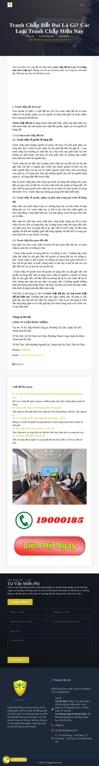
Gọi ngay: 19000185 (20, 602)
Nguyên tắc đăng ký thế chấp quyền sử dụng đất (37, 408)
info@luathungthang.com (66, 730)
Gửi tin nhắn (16, 660)
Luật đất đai (63, 36)
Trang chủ (30, 36)
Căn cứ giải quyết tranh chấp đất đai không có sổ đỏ (38, 418)
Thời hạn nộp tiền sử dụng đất (28, 436)
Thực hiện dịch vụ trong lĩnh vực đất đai (33, 428)
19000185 (59, 725)
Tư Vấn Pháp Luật (46, 36)
